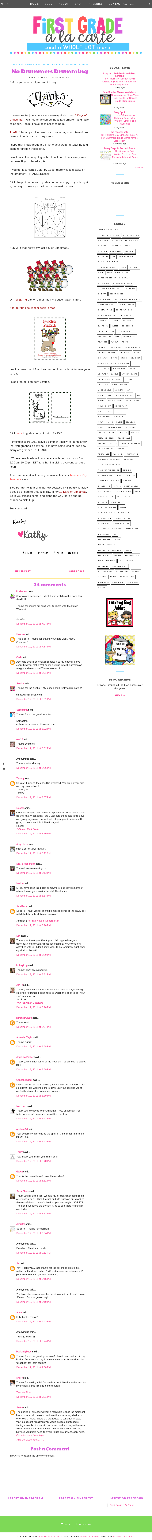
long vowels (104, 390)
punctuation (131, 454)
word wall (103, 582)
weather (102, 577)
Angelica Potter (25, 1056)
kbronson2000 (24, 1017)
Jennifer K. (22, 905)
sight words (104, 492)
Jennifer (20, 1223)
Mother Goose (115, 401)
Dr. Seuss (128, 321)
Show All (139, 168)
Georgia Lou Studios (123, 1536)
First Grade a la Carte (122, 1504)
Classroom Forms (122, 283)
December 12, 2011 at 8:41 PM (33, 1118)
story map (123, 513)
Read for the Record (108, 470)
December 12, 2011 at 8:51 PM (33, 1180)
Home (34, 4)
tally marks (132, 529)
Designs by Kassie (89, 1536)
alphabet (129, 251)
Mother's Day (133, 401)
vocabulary (122, 572)
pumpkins (117, 454)
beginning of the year (109, 262)
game (137, 353)
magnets (119, 390)
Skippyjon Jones (122, 492)
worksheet (132, 582)
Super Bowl (104, 524)
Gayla (19, 1171)
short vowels (131, 486)
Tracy (19, 1151)
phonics (135, 433)
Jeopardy (103, 374)
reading (84, 64)
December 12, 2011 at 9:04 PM (33, 1232)
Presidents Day (106, 449)
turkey (129, 561)
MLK (139, 395)
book (100, 273)
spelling (102, 502)
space (128, 497)
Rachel (20, 807)
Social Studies (105, 497)
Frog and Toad (132, 347)
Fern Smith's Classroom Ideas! (119, 92)
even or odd (124, 331)
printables (103, 454)
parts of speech (106, 433)
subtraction (104, 518)
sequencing (104, 486)
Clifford (130, 289)
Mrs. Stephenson (25, 863)
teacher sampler (106, 545)
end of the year (106, 331)
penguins (122, 433)
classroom (104, 283)
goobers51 (22, 1128)
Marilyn (20, 883)
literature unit (120, 385)
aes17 (19, 738)
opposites (131, 427)
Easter (115, 326)
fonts (125, 342)
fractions (116, 347)
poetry (60, 64)
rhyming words (106, 476)
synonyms (117, 529)
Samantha (22, 709)
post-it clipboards (130, 443)
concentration (126, 305)
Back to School (127, 257)
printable (72, 64)
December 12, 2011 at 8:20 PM (33, 924)
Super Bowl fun (121, 524)
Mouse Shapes (105, 411)
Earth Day (103, 326)
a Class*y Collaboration (125, 241)
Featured (102, 342)
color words (33, 64)
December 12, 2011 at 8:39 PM (33, 1068)
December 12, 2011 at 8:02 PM (33, 728)
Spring (123, 508)
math (129, 390)
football (103, 347)
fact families (105, 337)
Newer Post (24, 570)
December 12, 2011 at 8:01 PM (33, 672)
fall (117, 337)
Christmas (17, 64)
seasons (127, 481)
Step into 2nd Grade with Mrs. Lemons (119, 74)
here (19, 433)
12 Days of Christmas (108, 235)
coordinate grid (124, 310)
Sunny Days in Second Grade (119, 148)
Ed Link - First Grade (27, 828)
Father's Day (129, 337)
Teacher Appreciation (109, 540)
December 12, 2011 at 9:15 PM (33, 1278)
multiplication (105, 422)
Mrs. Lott (21, 1105)
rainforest (130, 460)
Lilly (119, 379)
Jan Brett (134, 369)
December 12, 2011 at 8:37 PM (33, 1026)
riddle (120, 476)
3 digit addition (131, 235)
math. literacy (105, 395)
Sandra (20, 683)
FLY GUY (115, 342)
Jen (18, 1262)
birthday (134, 267)
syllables (103, 529)
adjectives (116, 251)
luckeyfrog (22, 965)
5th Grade (103, 241)
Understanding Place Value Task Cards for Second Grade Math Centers (125, 98)
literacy (129, 379)
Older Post (75, 570)
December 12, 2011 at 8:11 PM (33, 852)
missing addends (124, 395)
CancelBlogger (24, 1079)
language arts (129, 374)
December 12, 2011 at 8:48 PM (33, 1160)
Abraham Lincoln (121, 246)
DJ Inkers (115, 321)
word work (118, 582)
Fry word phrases (107, 353)
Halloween (103, 369)
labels (114, 374)
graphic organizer (130, 358)
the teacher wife (119, 132)
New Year (130, 422)
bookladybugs (24, 1351)
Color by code (117, 294)
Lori (18, 935)
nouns (101, 427)
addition (102, 251)
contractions (105, 310)
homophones (119, 369)
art (113, 257)
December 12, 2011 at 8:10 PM (33, 833)
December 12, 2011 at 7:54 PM (33, 623)
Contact (115, 4)
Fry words (125, 353)
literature (48, 64)
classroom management (110, 289)
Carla (19, 656)
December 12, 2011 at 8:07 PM (33, 797)
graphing (103, 363)
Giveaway (103, 358)
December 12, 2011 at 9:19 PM (33, 1301)
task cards (104, 534)
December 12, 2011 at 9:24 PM (33, 1340)
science (115, 481)
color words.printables (127, 299)
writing (102, 588)
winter (113, 577)
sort (119, 497)
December (126, 315)
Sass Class (22, 1190)
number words (115, 427)
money (101, 401)
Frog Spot (119, 112)
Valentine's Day (119, 566)
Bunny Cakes (121, 273)
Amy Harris (22, 843)
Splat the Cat (117, 502)
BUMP (109, 273)
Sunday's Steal (122, 518)
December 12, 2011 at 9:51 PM (33, 1396)
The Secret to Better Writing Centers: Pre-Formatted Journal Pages (125, 154)
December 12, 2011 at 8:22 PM (33, 974)
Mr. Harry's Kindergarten (111, 417)
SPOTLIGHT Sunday (107, 508)
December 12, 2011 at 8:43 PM (33, 1141)
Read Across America (109, 465)
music (119, 422)
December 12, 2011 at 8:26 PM (33, 1006)
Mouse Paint (121, 406)
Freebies (96, 4)
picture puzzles (106, 438)
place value (124, 438)
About (64, 4)
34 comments (62, 77)
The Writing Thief (106, 561)
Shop (79, 4)
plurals (102, 443)
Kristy (19, 1377)
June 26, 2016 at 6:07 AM (30, 1439)
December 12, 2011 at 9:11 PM (33, 1252)
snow (137, 492)
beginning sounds (107, 267)
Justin (19, 1407)
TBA (115, 534)
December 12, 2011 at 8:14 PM (33, 895)
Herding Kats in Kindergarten (43, 920)
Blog (49, 4)
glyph (114, 358)
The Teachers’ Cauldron (29, 1002)
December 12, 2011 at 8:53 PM (33, 1213)
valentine (103, 566)
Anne (19, 1312)
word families (127, 577)
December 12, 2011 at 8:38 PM (33, 1046)
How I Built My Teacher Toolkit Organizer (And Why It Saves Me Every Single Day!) (119, 81)
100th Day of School (108, 230)
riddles (131, 476)
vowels (136, 572)
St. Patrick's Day (106, 513)
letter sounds (105, 379)
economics (127, 326)
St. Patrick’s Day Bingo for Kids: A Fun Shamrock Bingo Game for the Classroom (119, 138)
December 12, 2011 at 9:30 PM (33, 1366)
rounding (103, 481)
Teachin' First (23, 1392)
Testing (118, 556)
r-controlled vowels (109, 460)
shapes (117, 486)
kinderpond (22, 591)
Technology (104, 556)
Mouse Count (104, 406)
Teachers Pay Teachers (110, 550)
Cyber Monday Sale (108, 315)
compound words (107, 305)
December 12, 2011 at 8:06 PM (33, 767)
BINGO (123, 267)
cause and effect (107, 278)
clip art (102, 294)
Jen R (19, 984)
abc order (103, 246)
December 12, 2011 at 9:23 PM (33, 1321)
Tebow (128, 550)
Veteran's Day (105, 572)
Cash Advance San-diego (30, 1434)
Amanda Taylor (24, 1037)
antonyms (103, 257)
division (102, 321)
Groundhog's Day (120, 363)
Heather (20, 633)
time (121, 561)
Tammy (20, 778)
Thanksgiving (132, 556)
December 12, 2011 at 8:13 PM (33, 872)
